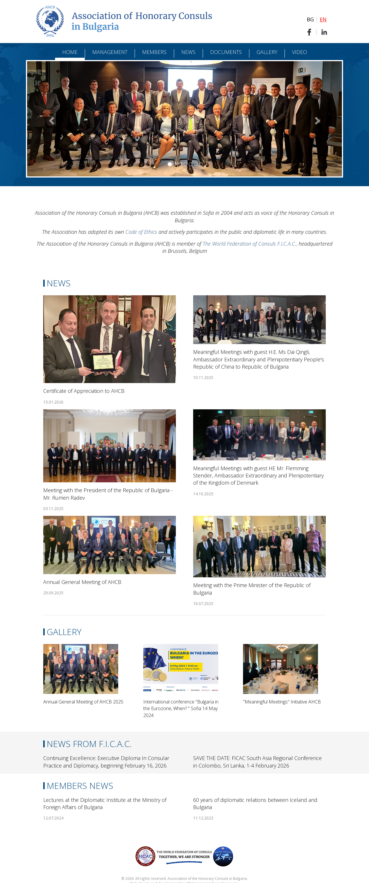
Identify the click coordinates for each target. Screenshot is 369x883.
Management (109, 52)
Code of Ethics (141, 231)
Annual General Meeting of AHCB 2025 (83, 702)
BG (310, 19)
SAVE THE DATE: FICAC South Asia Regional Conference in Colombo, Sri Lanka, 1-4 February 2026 (257, 762)
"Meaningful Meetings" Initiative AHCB (282, 702)
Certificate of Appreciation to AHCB (84, 390)
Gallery (267, 52)
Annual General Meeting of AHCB (82, 581)
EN (323, 19)
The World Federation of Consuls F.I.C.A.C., (251, 243)
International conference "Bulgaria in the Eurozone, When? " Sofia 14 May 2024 (181, 708)
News (188, 52)
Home (70, 52)
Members (154, 52)
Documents (226, 52)
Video (299, 52)
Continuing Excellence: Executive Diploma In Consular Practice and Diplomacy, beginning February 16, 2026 (106, 762)
